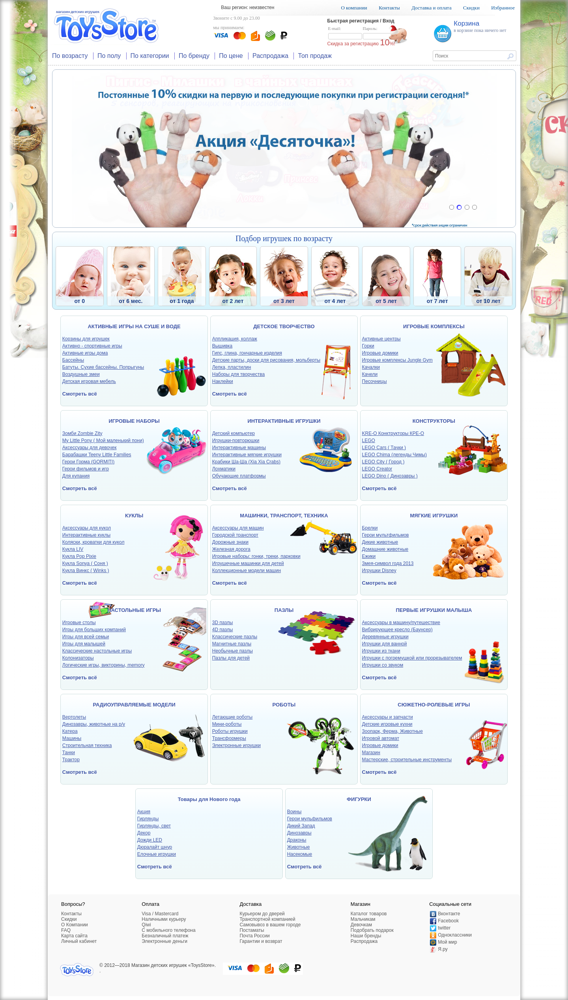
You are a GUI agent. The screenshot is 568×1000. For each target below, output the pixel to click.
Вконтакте (449, 913)
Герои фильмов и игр (85, 469)
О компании (354, 8)
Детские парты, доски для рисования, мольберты (266, 360)
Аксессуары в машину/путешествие (401, 622)
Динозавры (299, 833)
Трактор (71, 759)
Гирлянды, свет (154, 826)
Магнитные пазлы (231, 644)
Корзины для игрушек (86, 339)
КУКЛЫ (134, 516)
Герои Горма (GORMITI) (88, 462)
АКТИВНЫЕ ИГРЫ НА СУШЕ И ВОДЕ (134, 326)
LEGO (368, 440)
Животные (298, 847)
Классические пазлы (234, 636)
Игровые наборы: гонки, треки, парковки (256, 556)
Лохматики (223, 469)
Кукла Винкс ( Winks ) (85, 570)
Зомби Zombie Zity (82, 433)
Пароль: (380, 33)
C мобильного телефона (168, 930)
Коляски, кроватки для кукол (93, 542)
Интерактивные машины (239, 447)
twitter (444, 928)
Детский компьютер (233, 433)
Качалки (371, 367)
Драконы (296, 840)
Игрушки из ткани (381, 651)
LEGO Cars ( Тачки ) (384, 447)
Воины (294, 811)
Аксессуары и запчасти (387, 717)
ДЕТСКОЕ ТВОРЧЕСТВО (283, 326)
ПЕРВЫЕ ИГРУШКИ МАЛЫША (434, 610)
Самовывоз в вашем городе (270, 925)
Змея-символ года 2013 (388, 563)
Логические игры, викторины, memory (103, 665)
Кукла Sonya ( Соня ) (85, 563)
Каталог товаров (369, 913)
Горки (368, 346)
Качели (370, 374)
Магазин (371, 752)
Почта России (254, 936)
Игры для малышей (83, 644)
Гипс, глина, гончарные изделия (247, 353)
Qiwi (146, 925)
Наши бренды (366, 936)
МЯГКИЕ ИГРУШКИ (434, 516)
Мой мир (447, 942)
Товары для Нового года (209, 799)
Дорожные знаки (230, 542)
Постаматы (251, 930)
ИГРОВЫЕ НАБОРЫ (133, 421)
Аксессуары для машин (238, 528)
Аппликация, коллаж (234, 339)
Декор (144, 833)
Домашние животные (385, 549)
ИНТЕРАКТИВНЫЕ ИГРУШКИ (283, 421)
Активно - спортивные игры (92, 346)
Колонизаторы (78, 658)
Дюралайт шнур (154, 847)
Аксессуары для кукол (86, 528)
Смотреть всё (79, 394)
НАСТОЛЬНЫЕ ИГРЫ (134, 610)
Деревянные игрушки (385, 636)
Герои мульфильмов (309, 819)
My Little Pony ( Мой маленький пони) (103, 440)
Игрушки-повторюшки (236, 440)
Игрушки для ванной (384, 644)
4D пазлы (222, 629)
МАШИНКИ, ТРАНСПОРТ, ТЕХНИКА (284, 516)
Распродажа (270, 55)
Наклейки (222, 381)
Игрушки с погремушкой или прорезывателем (412, 658)
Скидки (471, 8)
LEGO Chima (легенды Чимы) (394, 454)
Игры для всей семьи (85, 636)
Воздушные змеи (81, 374)
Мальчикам (363, 919)
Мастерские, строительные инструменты (407, 759)
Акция (143, 811)
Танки (68, 752)
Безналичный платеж (165, 936)
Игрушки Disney (379, 570)
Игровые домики (380, 353)
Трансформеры (229, 738)
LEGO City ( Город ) (383, 462)
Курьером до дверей (261, 913)
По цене (231, 55)
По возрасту (70, 55)
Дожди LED (149, 840)
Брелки (370, 528)
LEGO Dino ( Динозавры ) (390, 476)
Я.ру (443, 949)
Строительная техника (87, 745)
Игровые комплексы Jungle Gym (397, 360)
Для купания (76, 476)
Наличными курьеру (164, 919)
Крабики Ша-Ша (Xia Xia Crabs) (246, 462)
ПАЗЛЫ (284, 610)
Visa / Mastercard (160, 913)
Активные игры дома (85, 353)
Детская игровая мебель (89, 381)
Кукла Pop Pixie (79, 556)
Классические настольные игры (97, 651)
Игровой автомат (380, 738)
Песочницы (374, 381)
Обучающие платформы (239, 476)
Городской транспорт (235, 535)
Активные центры (381, 339)
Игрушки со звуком (383, 665)
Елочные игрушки (156, 854)
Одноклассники (455, 935)
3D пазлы (222, 622)
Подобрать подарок (372, 930)
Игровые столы (79, 622)
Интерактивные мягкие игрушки (247, 454)
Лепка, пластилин (231, 367)
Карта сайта (74, 936)
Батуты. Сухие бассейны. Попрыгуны (103, 367)
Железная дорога (231, 549)
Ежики (369, 556)
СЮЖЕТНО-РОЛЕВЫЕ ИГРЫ (434, 705)
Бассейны (73, 360)
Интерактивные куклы (86, 535)
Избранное (503, 8)
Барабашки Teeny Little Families (96, 454)
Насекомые (299, 854)
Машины (71, 738)
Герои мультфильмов (385, 535)
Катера (70, 731)
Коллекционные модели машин (246, 570)
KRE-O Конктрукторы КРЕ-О (393, 433)
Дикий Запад (301, 826)
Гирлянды (148, 819)
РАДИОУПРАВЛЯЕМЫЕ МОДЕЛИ (134, 705)
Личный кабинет (79, 941)
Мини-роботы (227, 724)
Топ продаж (315, 55)
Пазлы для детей (231, 658)
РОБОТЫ (284, 705)
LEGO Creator (377, 469)
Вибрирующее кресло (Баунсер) (397, 629)
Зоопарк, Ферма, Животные (392, 731)
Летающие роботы (232, 717)
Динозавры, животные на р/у (93, 724)
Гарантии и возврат (260, 941)
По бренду (194, 55)
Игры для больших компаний (94, 629)
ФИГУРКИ (359, 799)
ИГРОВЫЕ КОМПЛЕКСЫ (434, 326)
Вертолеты (74, 717)
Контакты (389, 8)
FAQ (66, 930)
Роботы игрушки (230, 731)
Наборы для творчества (238, 374)
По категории (150, 55)
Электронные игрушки (236, 745)
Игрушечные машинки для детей (248, 563)
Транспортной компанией (267, 919)
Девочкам (361, 925)
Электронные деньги (164, 941)
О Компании (74, 925)
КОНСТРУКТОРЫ (434, 421)
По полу (109, 55)
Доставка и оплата (431, 8)
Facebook (448, 921)
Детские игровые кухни (387, 724)
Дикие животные (380, 542)
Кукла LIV (72, 549)
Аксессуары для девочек (89, 447)
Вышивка (222, 346)
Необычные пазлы (232, 651)
